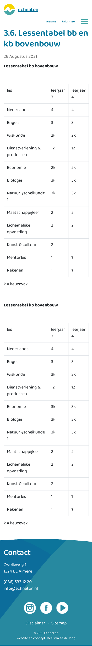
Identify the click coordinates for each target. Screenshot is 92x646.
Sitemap (59, 623)
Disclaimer (35, 623)
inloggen (68, 21)
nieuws (51, 21)
